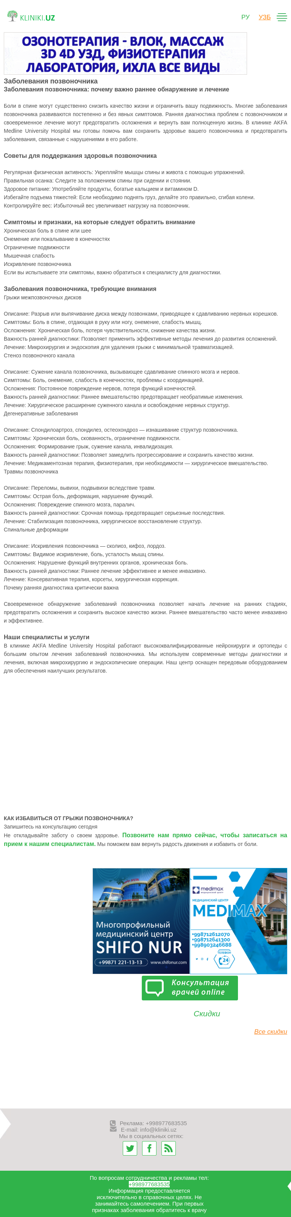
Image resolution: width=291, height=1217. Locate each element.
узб (265, 17)
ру (245, 17)
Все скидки (270, 1031)
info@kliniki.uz (158, 1129)
